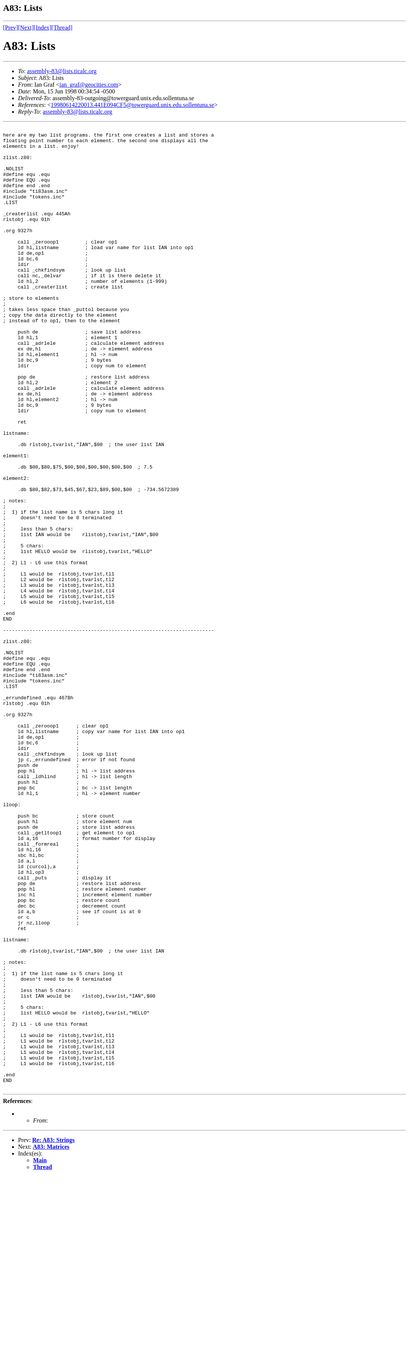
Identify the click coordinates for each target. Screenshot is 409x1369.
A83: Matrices (51, 1339)
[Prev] (10, 27)
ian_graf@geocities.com (88, 84)
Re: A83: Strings (53, 1332)
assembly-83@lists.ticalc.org (62, 71)
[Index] (42, 27)
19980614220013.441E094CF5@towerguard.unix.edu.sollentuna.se (132, 105)
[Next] (26, 27)
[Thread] (61, 27)
